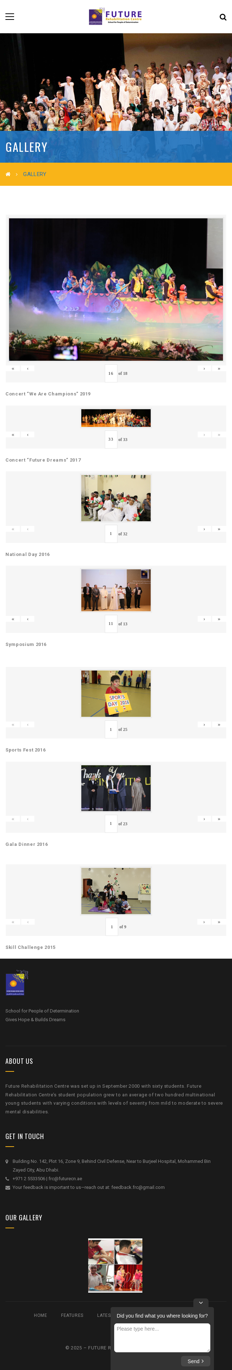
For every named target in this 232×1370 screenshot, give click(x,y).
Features (72, 1315)
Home (40, 1315)
